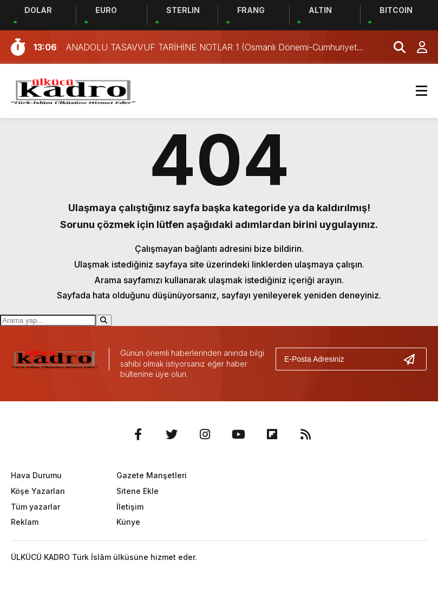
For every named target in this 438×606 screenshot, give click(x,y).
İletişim (129, 506)
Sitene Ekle (137, 491)
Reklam (24, 521)
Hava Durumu (36, 475)
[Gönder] (414, 359)
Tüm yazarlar (35, 506)
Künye (128, 521)
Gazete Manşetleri (151, 475)
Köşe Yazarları (38, 491)
